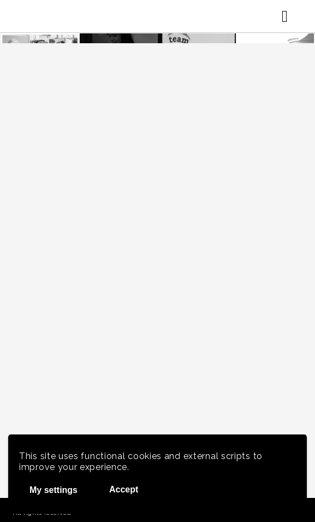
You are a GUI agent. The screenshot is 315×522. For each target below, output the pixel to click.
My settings (53, 490)
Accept (123, 489)
